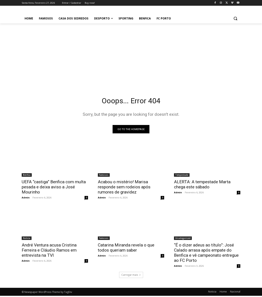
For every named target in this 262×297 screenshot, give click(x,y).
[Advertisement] (131, 54)
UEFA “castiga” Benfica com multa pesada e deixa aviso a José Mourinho (54, 188)
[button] (235, 18)
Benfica (26, 176)
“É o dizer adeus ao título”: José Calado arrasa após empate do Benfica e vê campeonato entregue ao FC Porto (206, 254)
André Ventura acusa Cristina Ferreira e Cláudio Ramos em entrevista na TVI (49, 251)
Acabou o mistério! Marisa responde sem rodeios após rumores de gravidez (124, 188)
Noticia (26, 239)
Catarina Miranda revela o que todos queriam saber (126, 249)
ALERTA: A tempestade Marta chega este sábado (202, 186)
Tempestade (181, 176)
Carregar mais (131, 276)
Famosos (103, 176)
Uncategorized (183, 239)
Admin (26, 198)
